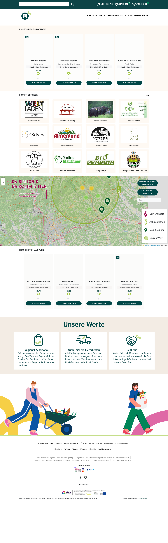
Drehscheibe (141, 16)
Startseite (92, 16)
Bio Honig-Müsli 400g (129, 321)
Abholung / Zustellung (119, 16)
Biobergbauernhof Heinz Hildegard (134, 210)
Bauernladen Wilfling (67, 159)
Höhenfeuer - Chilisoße (99, 321)
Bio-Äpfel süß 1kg (38, 97)
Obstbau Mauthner (67, 210)
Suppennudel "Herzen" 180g (129, 97)
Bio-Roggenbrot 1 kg (68, 97)
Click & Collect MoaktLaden (150, 234)
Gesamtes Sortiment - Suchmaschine (150, 223)
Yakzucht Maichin (100, 159)
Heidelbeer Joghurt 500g (99, 97)
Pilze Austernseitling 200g (38, 321)
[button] (105, 4)
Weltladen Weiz (34, 159)
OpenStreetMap (155, 284)
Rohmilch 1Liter (68, 321)
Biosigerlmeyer (100, 210)
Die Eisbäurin (34, 210)
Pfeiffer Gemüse (134, 159)
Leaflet (146, 284)
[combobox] (150, 243)
